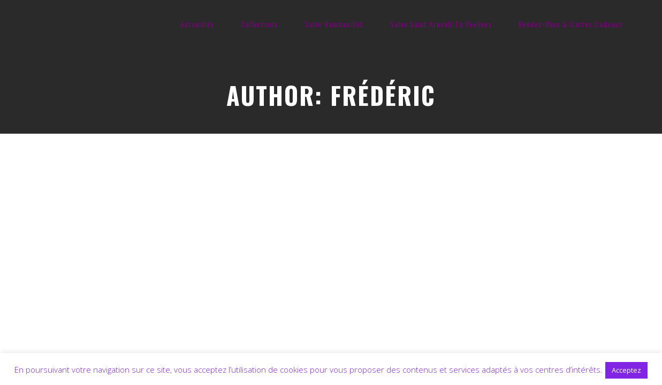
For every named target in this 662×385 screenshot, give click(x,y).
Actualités (197, 23)
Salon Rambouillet (334, 23)
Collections (259, 23)
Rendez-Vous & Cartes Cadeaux (570, 23)
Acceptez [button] (626, 370)
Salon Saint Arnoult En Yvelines (441, 23)
